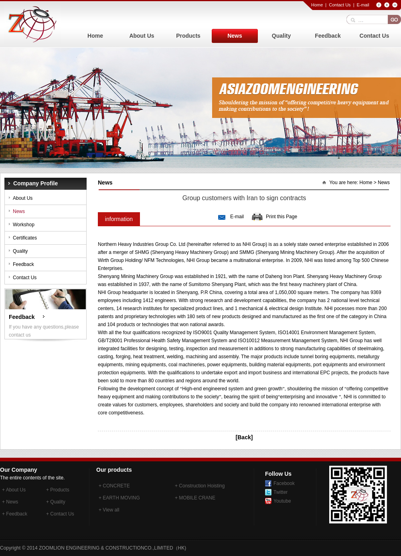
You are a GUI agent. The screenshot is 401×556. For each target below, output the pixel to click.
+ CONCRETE (114, 486)
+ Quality (55, 502)
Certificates (25, 238)
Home (317, 4)
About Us (141, 35)
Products (188, 35)
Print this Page (281, 216)
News (234, 35)
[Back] (244, 437)
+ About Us (14, 490)
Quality (281, 35)
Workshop (23, 224)
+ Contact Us (60, 514)
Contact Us (339, 4)
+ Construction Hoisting (200, 486)
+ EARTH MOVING (119, 498)
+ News (10, 502)
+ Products (57, 490)
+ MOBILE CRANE (195, 498)
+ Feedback (14, 514)
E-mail (362, 4)
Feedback (328, 35)
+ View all (109, 510)
